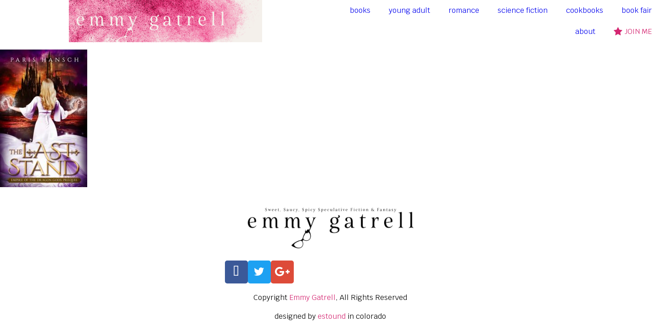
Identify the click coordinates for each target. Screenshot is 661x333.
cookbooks (584, 10)
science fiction (523, 10)
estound (332, 316)
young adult (409, 10)
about (585, 31)
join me (633, 31)
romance (463, 10)
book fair (637, 10)
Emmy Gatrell (312, 297)
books (360, 10)
